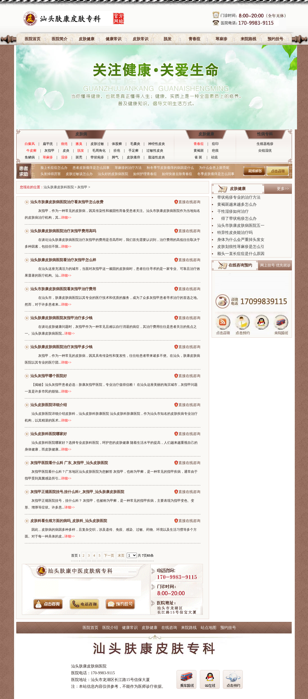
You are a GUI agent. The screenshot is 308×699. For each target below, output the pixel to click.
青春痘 (194, 39)
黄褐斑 (199, 151)
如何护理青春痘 (145, 174)
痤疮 (64, 144)
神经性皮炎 (156, 144)
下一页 (109, 555)
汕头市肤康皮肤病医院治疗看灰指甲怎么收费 (66, 202)
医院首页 (32, 39)
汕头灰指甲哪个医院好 (48, 376)
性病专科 (265, 134)
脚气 (115, 157)
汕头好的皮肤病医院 (113, 174)
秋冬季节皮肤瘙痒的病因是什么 (170, 168)
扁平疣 (48, 144)
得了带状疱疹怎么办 (237, 218)
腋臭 (79, 144)
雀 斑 (198, 157)
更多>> (283, 189)
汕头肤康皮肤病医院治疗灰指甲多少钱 (61, 347)
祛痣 (214, 157)
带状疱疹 (97, 157)
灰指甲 (49, 151)
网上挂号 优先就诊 (275, 265)
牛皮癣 (31, 151)
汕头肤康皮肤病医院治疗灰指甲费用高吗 (63, 231)
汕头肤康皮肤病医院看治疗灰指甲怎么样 (63, 260)
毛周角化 (99, 151)
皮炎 (66, 151)
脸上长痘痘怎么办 (53, 168)
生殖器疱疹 (265, 144)
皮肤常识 (140, 39)
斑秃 (79, 157)
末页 (121, 555)
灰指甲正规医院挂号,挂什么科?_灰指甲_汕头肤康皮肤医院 (77, 492)
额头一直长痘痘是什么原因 (240, 254)
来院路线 (248, 39)
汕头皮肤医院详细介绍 (48, 405)
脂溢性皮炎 (156, 157)
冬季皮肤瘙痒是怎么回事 (215, 174)
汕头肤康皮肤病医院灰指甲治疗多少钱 (61, 318)
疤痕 (215, 151)
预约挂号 (275, 39)
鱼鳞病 (30, 157)
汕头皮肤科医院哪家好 (48, 434)
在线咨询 (169, 628)
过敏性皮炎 (154, 151)
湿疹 (64, 157)
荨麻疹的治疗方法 (128, 168)
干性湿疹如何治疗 (233, 211)
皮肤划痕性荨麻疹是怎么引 (240, 247)
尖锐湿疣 (265, 151)
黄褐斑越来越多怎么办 (237, 204)
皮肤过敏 (97, 144)
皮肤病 (81, 134)
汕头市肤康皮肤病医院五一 (240, 225)
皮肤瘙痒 (133, 157)
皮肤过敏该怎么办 (79, 174)
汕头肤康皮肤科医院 (59, 187)
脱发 (167, 39)
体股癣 (117, 144)
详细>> (66, 217)
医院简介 (59, 39)
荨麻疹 (221, 39)
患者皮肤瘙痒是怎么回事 (91, 168)
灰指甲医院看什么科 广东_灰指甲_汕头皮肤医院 (69, 463)
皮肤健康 (86, 39)
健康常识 (113, 39)
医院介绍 (110, 628)
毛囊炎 (135, 144)
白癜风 (30, 144)
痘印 (215, 144)
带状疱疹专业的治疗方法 (239, 197)
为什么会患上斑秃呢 (214, 168)
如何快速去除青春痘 (177, 174)
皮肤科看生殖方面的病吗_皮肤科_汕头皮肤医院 (68, 521)
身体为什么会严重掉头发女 (240, 240)
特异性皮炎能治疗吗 (235, 232)
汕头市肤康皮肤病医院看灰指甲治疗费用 (63, 289)
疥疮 (117, 151)
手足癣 (133, 151)
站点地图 (208, 628)
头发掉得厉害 (50, 174)
